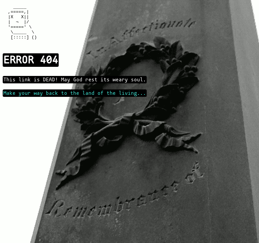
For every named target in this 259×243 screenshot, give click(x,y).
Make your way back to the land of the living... (74, 101)
